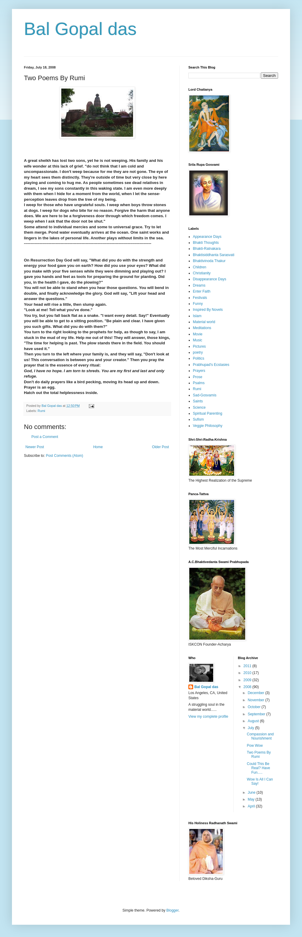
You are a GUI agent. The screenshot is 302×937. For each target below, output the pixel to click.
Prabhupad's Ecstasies (211, 365)
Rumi (41, 411)
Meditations (202, 328)
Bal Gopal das (80, 29)
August (254, 721)
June (252, 792)
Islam (197, 316)
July (251, 728)
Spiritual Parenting (207, 413)
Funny (198, 304)
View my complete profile (208, 716)
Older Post (160, 447)
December (256, 693)
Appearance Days (207, 237)
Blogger (172, 910)
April (252, 806)
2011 (247, 666)
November (256, 700)
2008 (247, 687)
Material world (204, 322)
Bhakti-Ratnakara (207, 249)
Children (199, 267)
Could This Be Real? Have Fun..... (258, 768)
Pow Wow (255, 745)
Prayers (199, 371)
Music (197, 340)
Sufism (198, 419)
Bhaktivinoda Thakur (209, 261)
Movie (197, 334)
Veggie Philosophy (207, 426)
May (251, 799)
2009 (247, 680)
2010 (247, 673)
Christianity (202, 273)
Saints (198, 401)
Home (98, 447)
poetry (198, 352)
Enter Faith (202, 291)
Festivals (200, 298)
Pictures (199, 346)
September (257, 714)
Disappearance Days (209, 279)
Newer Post (34, 447)
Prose (197, 377)
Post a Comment (44, 437)
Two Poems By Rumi (259, 754)
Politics (198, 358)
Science (199, 407)
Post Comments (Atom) (64, 456)
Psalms (199, 383)
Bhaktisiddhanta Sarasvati (213, 255)
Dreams (199, 285)
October (254, 707)
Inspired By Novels (208, 310)
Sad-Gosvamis (204, 395)
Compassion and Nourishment (260, 736)
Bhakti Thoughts (206, 243)
